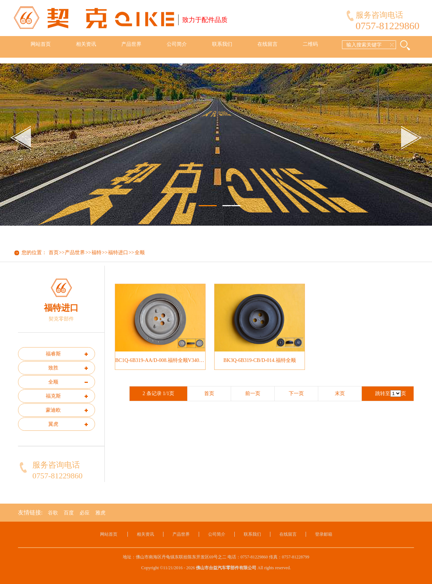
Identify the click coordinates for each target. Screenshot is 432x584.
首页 (54, 252)
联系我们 (222, 44)
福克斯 (53, 396)
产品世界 (131, 44)
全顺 (140, 252)
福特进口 (118, 252)
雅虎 (100, 513)
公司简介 (177, 44)
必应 (85, 513)
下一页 (296, 393)
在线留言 (267, 44)
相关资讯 (86, 44)
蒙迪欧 (53, 410)
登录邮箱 (323, 534)
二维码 (310, 44)
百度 (69, 513)
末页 (340, 393)
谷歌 (53, 513)
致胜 (53, 368)
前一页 (252, 393)
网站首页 (41, 44)
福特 (96, 252)
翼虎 (53, 424)
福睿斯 (53, 354)
